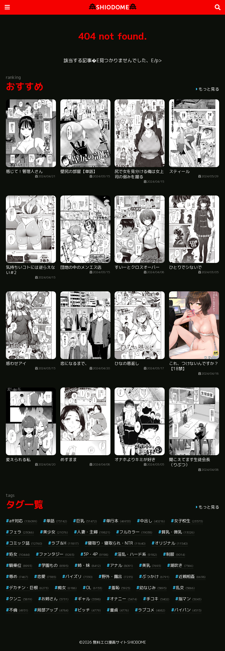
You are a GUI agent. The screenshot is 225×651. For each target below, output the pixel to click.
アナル (121, 565)
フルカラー (135, 532)
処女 (19, 554)
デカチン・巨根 (29, 587)
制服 (175, 554)
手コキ (157, 598)
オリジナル (171, 543)
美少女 (55, 532)
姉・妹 (89, 565)
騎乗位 (20, 565)
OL (94, 587)
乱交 (185, 587)
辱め (18, 576)
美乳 (151, 565)
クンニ (20, 598)
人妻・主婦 (93, 532)
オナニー (123, 598)
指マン (190, 598)
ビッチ (89, 610)
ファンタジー (56, 554)
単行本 (118, 520)
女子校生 (188, 520)
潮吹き (181, 565)
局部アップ (53, 610)
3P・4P (95, 554)
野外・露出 (117, 576)
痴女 (67, 587)
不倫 (18, 610)
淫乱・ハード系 (137, 554)
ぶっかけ (155, 576)
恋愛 (46, 576)
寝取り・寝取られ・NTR (117, 543)
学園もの (55, 565)
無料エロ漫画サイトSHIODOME (119, 642)
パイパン (188, 610)
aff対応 (23, 520)
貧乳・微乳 (178, 532)
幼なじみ (153, 587)
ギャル (89, 598)
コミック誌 (25, 543)
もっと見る (209, 89)
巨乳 (86, 520)
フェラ (21, 532)
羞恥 (120, 587)
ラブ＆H (65, 543)
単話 (56, 520)
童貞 (119, 610)
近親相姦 (192, 576)
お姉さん (55, 598)
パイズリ (79, 576)
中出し (152, 520)
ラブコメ (151, 610)
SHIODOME (113, 7)
